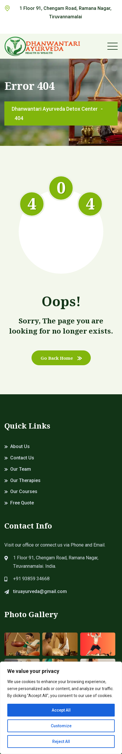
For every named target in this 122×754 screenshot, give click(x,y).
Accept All (61, 710)
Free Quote (22, 503)
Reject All (61, 741)
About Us (20, 446)
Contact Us (22, 458)
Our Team (20, 469)
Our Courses (23, 491)
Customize (61, 725)
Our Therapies (25, 480)
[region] (61, 708)
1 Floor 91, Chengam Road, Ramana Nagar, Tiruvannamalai (65, 12)
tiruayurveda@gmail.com (40, 591)
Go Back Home (61, 358)
